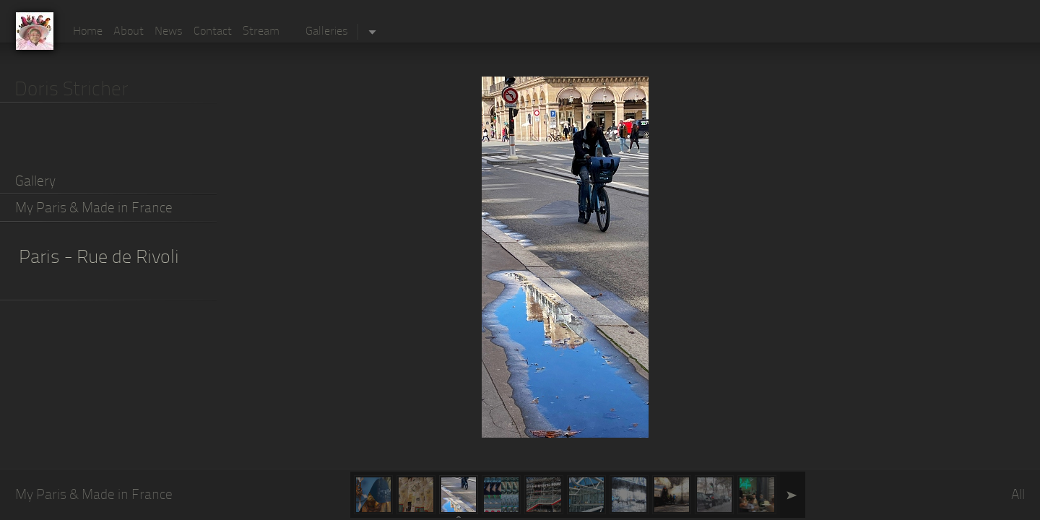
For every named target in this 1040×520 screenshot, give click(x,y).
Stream (261, 32)
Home (88, 32)
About (128, 32)
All (1018, 496)
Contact (213, 32)
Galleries (327, 32)
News (169, 32)
